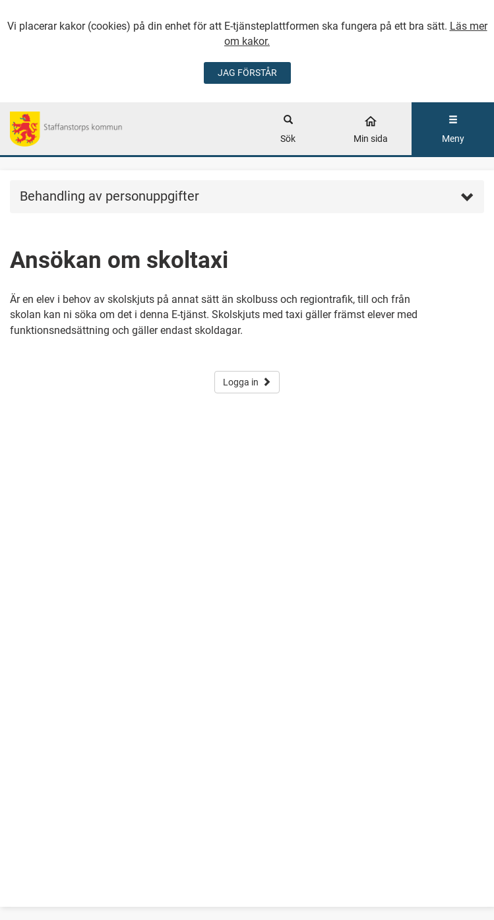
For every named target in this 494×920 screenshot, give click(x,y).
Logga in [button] (247, 382)
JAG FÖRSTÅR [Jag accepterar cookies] (247, 72)
